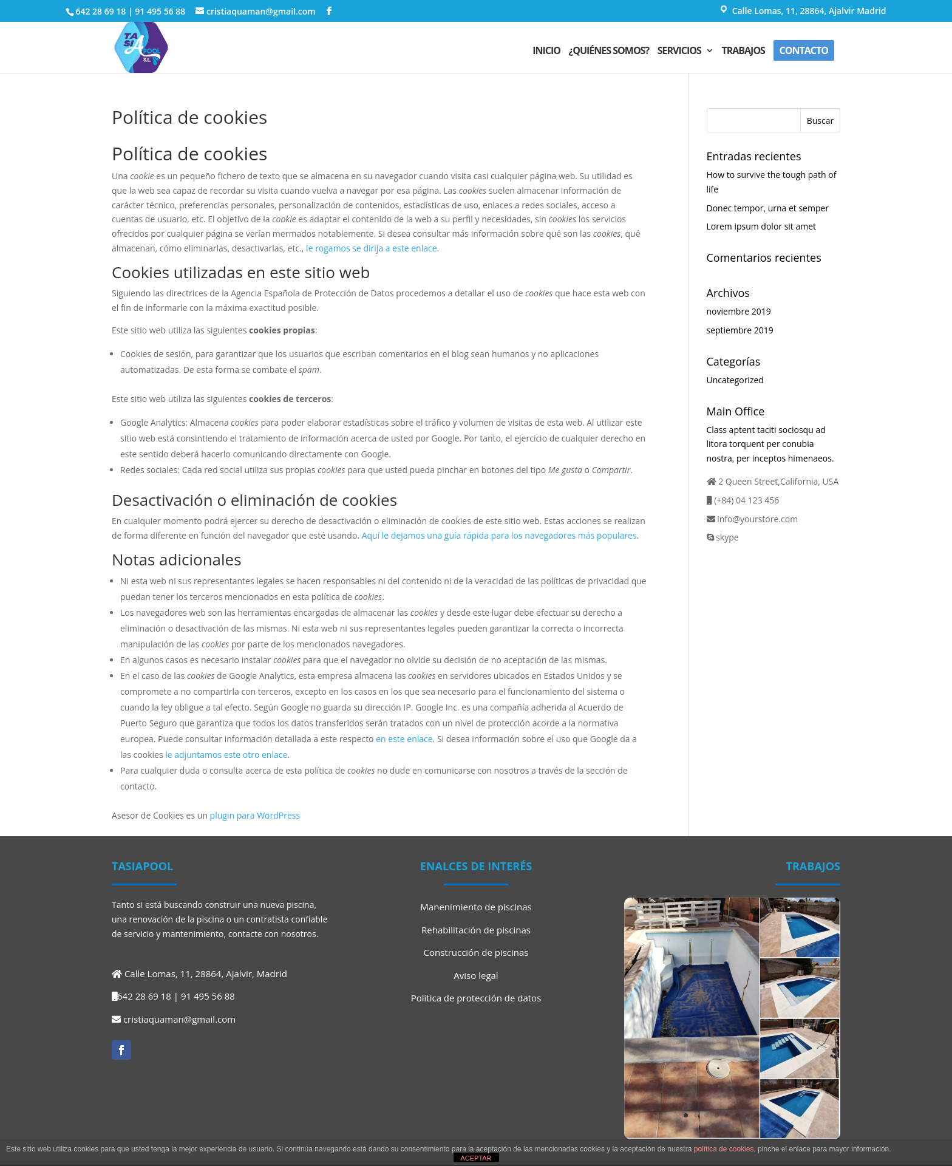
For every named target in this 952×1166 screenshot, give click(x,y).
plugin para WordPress (255, 815)
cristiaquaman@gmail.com (179, 1019)
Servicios (679, 51)
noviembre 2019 (739, 311)
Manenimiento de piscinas (475, 907)
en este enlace (404, 739)
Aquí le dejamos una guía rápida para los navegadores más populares (499, 535)
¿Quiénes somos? (609, 51)
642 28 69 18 (100, 11)
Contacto (804, 50)
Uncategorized (735, 380)
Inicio (546, 51)
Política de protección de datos (476, 998)
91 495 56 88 (160, 11)
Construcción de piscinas (475, 952)
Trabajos (743, 51)
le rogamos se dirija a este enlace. (372, 248)
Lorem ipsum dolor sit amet (762, 226)
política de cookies (724, 1149)
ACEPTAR (475, 1158)
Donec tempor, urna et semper (768, 208)
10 (779, 1115)
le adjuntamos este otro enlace (226, 754)
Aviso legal (476, 975)
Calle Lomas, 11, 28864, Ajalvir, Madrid (205, 973)
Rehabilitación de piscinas (476, 930)
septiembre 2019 (740, 330)
